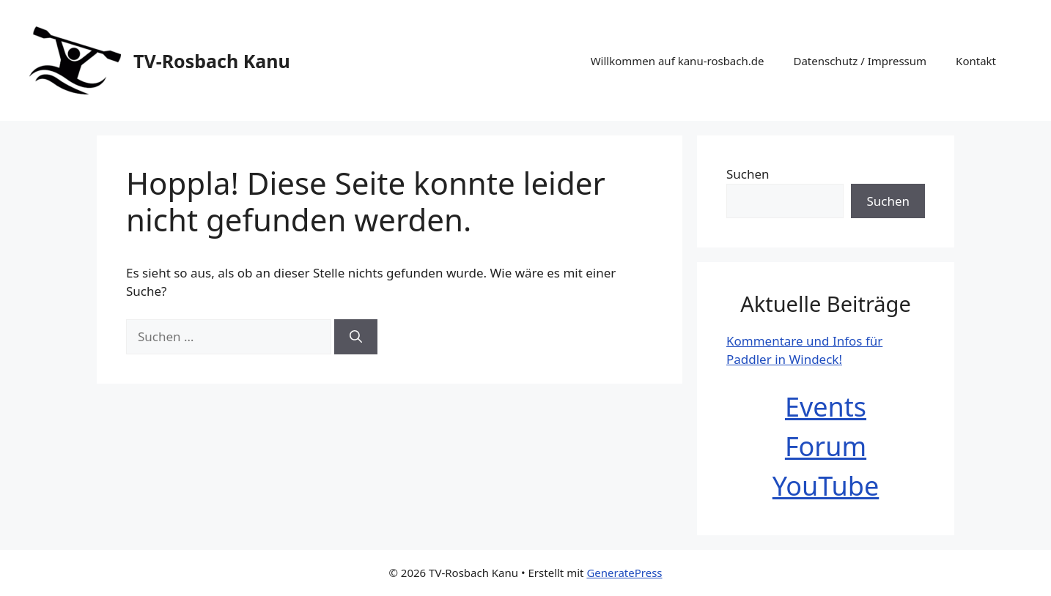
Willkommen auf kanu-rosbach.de (677, 60)
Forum (825, 446)
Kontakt (976, 60)
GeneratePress (624, 572)
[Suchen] (355, 336)
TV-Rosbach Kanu (211, 60)
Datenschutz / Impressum (859, 60)
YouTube (825, 486)
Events (825, 407)
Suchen (748, 173)
